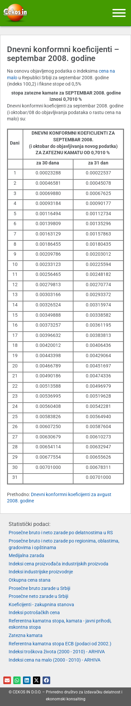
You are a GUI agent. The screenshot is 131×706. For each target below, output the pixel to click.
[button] (7, 680)
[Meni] (119, 13)
